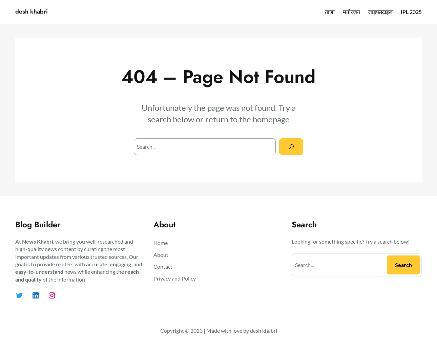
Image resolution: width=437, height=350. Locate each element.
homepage (271, 119)
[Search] (291, 146)
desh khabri (31, 11)
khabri (269, 330)
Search (403, 265)
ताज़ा (330, 11)
